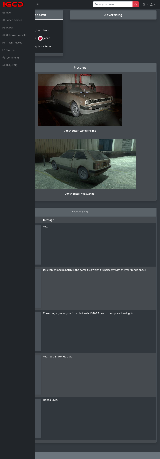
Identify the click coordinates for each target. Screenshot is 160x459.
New (6, 12)
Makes (8, 27)
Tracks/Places (12, 42)
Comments (10, 57)
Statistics (9, 50)
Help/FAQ (9, 65)
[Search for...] (113, 4)
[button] (145, 4)
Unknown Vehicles (14, 35)
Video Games (12, 20)
